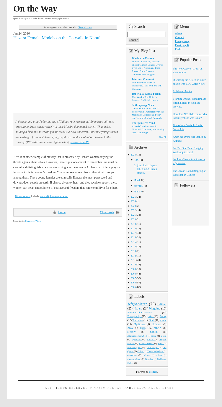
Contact (179, 37)
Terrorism (138, 320)
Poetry (163, 316)
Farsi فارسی (182, 45)
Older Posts (107, 212)
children (147, 355)
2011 (133, 259)
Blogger (153, 371)
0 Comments (23, 196)
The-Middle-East (155, 351)
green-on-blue (134, 359)
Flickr (178, 49)
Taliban (161, 304)
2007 (133, 278)
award (163, 335)
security (134, 331)
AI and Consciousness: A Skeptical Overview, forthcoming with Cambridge (148, 129)
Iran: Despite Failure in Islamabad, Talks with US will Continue (147, 85)
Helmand (157, 324)
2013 (133, 251)
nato (151, 316)
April (136, 159)
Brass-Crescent (146, 343)
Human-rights (134, 347)
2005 (133, 287)
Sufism (156, 331)
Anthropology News (143, 105)
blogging (155, 308)
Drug (154, 335)
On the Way (35, 8)
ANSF (151, 339)
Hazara (54, 196)
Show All (162, 137)
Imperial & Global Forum (146, 93)
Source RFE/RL (79, 142)
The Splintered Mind (143, 122)
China (140, 351)
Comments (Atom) (33, 221)
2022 (133, 210)
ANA (131, 327)
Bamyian (149, 359)
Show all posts (85, 27)
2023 (133, 205)
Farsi (161, 343)
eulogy (160, 355)
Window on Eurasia (143, 58)
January (138, 191)
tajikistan (137, 339)
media (163, 320)
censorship (153, 347)
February (138, 185)
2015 (133, 241)
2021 (133, 214)
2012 (133, 255)
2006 (133, 282)
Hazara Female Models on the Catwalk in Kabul (57, 37)
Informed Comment (143, 79)
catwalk (44, 196)
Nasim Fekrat (108, 387)
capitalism (133, 355)
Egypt (144, 327)
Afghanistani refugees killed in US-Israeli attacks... (145, 169)
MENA (158, 327)
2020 (133, 219)
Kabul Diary (162, 387)
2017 (133, 232)
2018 (133, 228)
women (63, 196)
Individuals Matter (182, 91)
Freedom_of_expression (144, 312)
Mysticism (140, 324)
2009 (133, 269)
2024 (133, 201)
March (137, 180)
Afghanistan (138, 304)
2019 (133, 223)
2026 (133, 154)
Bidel (152, 320)
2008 (133, 273)
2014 (133, 246)
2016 (133, 237)
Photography (134, 316)
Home (61, 212)
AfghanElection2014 (137, 335)
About (178, 33)
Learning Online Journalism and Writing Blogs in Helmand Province (189, 102)
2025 (133, 196)
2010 (133, 264)
